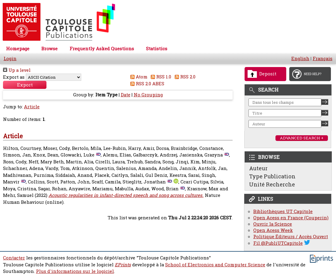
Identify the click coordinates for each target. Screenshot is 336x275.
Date (125, 95)
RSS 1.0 (160, 77)
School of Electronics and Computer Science (215, 265)
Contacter (14, 258)
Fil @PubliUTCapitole (278, 243)
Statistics (156, 48)
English (300, 58)
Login (10, 58)
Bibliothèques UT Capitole (283, 211)
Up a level (17, 70)
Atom (137, 77)
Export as (14, 77)
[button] (24, 85)
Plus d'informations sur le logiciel (75, 271)
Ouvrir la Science (272, 224)
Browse (49, 48)
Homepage (17, 48)
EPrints (123, 265)
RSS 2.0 (183, 77)
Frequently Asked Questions (102, 48)
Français (322, 58)
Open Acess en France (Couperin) (291, 218)
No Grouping (148, 95)
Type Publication (272, 176)
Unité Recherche (272, 184)
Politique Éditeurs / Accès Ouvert (290, 236)
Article (32, 107)
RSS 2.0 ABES (146, 83)
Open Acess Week (273, 230)
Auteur (258, 168)
